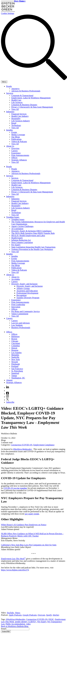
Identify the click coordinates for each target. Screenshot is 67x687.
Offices (14, 158)
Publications (16, 139)
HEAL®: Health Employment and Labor (28, 235)
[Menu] (4, 81)
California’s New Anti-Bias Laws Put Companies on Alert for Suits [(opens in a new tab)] (28, 545)
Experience (16, 153)
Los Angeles (16, 352)
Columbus (15, 346)
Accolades (15, 279)
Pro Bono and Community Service (25, 311)
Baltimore (15, 336)
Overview (15, 148)
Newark (14, 362)
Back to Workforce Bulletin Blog (14, 626)
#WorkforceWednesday (22, 449)
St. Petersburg (17, 371)
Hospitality (15, 118)
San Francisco (17, 369)
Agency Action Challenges (22, 226)
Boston (14, 339)
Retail (13, 123)
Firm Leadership (18, 304)
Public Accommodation (15, 624)
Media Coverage (18, 135)
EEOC (51, 619)
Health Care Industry (20, 116)
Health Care (16, 100)
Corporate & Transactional (22, 95)
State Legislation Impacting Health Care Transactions (33, 247)
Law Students (17, 325)
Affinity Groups (23, 288)
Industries (10, 112)
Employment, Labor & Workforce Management (31, 98)
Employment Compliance (44, 445)
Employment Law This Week (13, 559)
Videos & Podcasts (19, 141)
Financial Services (19, 114)
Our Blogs (15, 137)
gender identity (21, 622)
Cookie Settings (7, 13)
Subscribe (10, 402)
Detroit (14, 348)
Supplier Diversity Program (27, 298)
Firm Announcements (20, 155)
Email (3, 629)
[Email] (17, 628)
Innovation (15, 307)
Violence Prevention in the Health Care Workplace (32, 249)
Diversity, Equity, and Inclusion (24, 284)
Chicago (14, 341)
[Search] (34, 79)
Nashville (15, 357)
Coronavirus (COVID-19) (21, 445)
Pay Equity (15, 245)
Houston (14, 350)
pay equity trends (32, 514)
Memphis (15, 355)
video (28, 624)
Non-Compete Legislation (22, 242)
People (9, 86)
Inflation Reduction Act (21, 240)
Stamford (15, 373)
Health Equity (17, 238)
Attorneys (15, 89)
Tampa (14, 375)
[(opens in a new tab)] (10, 613)
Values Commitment (19, 314)
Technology (16, 125)
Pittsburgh (15, 364)
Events (14, 132)
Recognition (21, 295)
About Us (10, 146)
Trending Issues (12, 217)
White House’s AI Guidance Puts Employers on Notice (23, 525)
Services (9, 93)
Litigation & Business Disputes (24, 105)
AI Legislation (17, 229)
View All (15, 109)
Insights (9, 130)
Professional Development (27, 293)
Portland (14, 366)
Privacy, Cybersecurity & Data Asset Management (32, 107)
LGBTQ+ (32, 622)
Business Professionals (20, 327)
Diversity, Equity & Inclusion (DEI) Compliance (31, 231)
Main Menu (19, 1)
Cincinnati (15, 343)
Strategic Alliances (19, 160)
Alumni (9, 380)
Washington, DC (18, 378)
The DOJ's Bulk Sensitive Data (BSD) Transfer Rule (33, 233)
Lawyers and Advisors (20, 323)
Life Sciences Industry (20, 121)
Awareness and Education (27, 291)
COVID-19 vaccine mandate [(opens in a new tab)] (15, 488)
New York (15, 359)
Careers (14, 151)
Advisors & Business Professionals (25, 91)
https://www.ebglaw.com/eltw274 (15, 570)
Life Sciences (17, 102)
